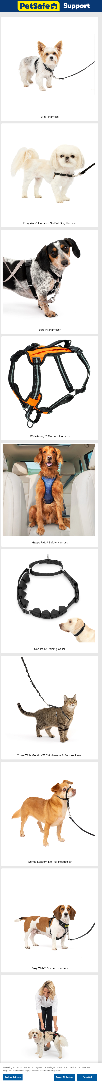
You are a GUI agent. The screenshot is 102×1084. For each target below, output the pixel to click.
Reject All (87, 1077)
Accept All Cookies (64, 1077)
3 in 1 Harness (50, 116)
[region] (51, 1073)
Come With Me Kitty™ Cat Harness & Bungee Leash (50, 755)
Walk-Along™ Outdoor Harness (50, 436)
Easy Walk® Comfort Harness (50, 968)
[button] (4, 6)
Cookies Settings (13, 1077)
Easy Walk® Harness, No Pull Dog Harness (49, 223)
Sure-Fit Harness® (50, 329)
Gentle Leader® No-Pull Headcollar (50, 861)
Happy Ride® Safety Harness (50, 542)
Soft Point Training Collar (49, 649)
